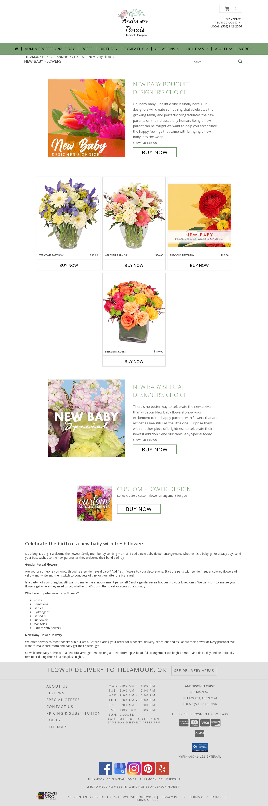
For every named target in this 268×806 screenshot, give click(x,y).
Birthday (109, 49)
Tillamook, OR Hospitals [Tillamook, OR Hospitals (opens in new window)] (160, 779)
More (246, 49)
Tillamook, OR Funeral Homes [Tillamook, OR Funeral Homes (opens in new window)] (112, 779)
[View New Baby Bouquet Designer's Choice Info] (89, 118)
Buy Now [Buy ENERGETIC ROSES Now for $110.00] (134, 361)
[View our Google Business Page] (119, 774)
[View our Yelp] (162, 774)
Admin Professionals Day (50, 49)
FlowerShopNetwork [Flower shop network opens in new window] (137, 797)
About (224, 49)
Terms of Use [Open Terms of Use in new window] (147, 799)
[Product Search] (213, 62)
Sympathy (137, 49)
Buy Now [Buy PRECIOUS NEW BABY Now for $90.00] (199, 265)
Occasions (167, 49)
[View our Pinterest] (148, 774)
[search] (240, 61)
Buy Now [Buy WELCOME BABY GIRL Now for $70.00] (134, 265)
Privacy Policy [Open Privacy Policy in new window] (173, 797)
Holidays (197, 49)
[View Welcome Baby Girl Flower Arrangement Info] (134, 215)
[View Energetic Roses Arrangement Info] (134, 311)
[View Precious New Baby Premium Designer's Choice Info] (199, 215)
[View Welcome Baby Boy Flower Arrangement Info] (68, 215)
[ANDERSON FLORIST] (134, 24)
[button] (230, 9)
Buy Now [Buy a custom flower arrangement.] (139, 508)
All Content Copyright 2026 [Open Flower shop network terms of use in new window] (92, 797)
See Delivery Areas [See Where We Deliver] (194, 670)
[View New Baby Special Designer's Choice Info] (89, 418)
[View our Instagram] (134, 774)
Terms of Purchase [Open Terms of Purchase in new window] (206, 797)
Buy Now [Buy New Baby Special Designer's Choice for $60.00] (155, 449)
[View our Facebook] (105, 774)
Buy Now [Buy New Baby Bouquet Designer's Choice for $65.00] (155, 152)
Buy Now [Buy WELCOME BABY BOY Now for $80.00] (68, 265)
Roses (87, 49)
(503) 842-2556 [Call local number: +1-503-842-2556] (231, 26)
